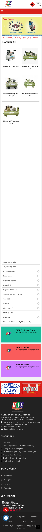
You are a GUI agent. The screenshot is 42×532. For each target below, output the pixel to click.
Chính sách (22, 521)
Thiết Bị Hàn (7, 285)
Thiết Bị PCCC (8, 317)
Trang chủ (21, 517)
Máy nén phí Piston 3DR (11, 66)
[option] (10, 388)
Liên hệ (34, 521)
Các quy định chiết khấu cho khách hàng (18, 446)
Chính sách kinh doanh (11, 461)
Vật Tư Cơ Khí (7, 308)
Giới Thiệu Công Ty (10, 442)
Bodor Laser (7, 276)
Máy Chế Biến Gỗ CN (10, 290)
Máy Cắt (6, 303)
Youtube (7, 488)
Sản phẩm (9, 38)
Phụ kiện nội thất (9, 267)
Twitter (7, 484)
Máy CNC (6, 299)
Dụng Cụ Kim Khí (9, 262)
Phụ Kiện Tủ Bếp (9, 271)
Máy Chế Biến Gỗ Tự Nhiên (12, 294)
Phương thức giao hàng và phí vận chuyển (19, 452)
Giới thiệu (33, 517)
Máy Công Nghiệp (21, 38)
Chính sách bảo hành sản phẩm (15, 458)
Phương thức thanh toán (12, 455)
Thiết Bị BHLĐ (8, 313)
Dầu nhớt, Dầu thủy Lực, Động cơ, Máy (17, 322)
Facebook (8, 476)
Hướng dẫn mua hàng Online (14, 449)
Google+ (7, 480)
